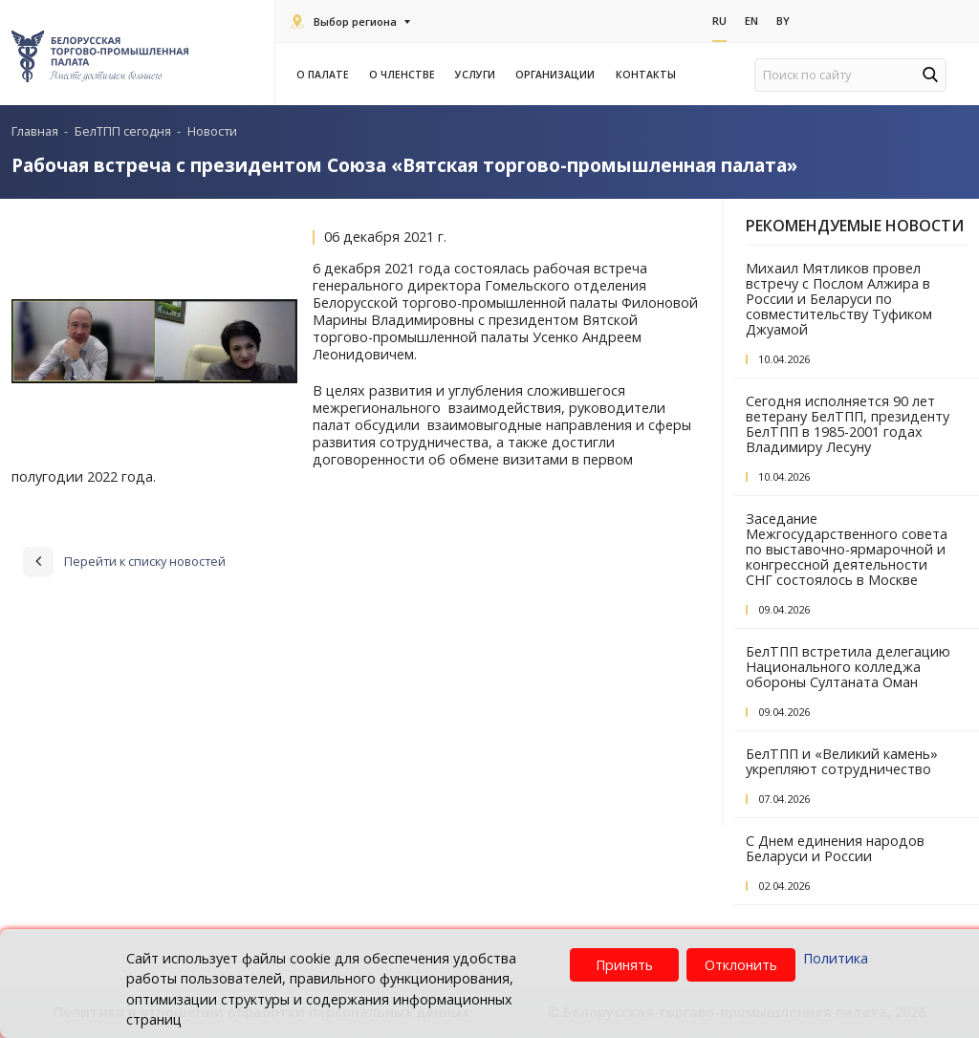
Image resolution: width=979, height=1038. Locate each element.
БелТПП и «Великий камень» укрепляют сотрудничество (842, 761)
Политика (835, 958)
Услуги (478, 74)
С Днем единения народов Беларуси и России (835, 848)
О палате (325, 74)
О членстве (405, 74)
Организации (557, 74)
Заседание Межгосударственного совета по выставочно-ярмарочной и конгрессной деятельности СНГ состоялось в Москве (846, 549)
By (783, 20)
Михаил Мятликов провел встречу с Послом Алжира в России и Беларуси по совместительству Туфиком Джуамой (839, 298)
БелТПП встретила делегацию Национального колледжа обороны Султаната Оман (848, 666)
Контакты (646, 74)
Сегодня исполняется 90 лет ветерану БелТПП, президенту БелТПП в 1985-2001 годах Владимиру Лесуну (847, 424)
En (751, 20)
